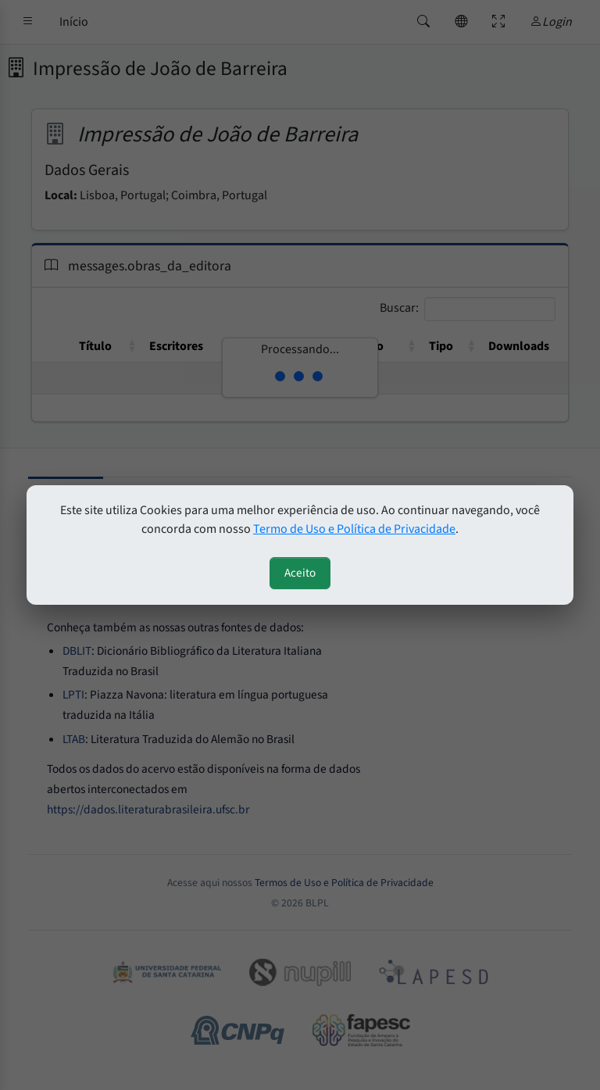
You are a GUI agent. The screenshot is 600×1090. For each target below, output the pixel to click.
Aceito (300, 572)
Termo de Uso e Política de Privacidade (354, 529)
